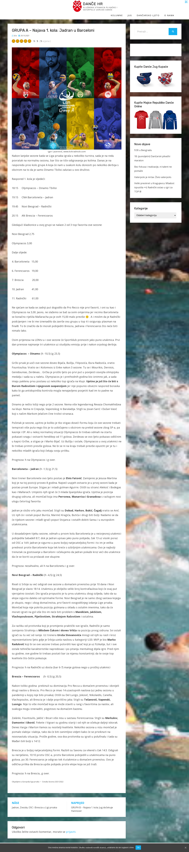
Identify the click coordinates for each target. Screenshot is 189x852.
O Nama (176, 8)
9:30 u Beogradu (143, 147)
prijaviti (71, 829)
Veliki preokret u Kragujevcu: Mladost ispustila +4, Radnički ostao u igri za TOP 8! (154, 184)
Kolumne (124, 8)
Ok (138, 847)
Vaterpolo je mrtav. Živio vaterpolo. (153, 174)
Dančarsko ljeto (155, 8)
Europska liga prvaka (31, 779)
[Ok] (185, 847)
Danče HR (34, 5)
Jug (137, 8)
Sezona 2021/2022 (56, 779)
